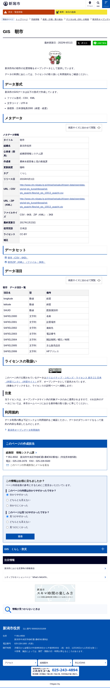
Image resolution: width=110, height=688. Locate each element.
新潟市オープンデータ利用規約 (24, 430)
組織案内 (44, 663)
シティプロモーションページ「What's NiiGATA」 (26, 577)
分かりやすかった (19, 494)
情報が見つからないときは (26, 609)
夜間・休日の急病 (68, 12)
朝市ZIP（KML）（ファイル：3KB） (27, 262)
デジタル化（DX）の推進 (77, 19)
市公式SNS (80, 663)
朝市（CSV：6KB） (18, 257)
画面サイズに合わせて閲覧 (82, 127)
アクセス (9, 663)
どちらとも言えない (20, 500)
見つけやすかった (19, 516)
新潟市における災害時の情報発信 (19, 568)
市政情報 (35, 19)
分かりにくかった (19, 505)
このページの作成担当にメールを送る (29, 465)
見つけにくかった (19, 527)
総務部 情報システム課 (20, 452)
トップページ (22, 19)
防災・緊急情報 (15, 12)
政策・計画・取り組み (53, 19)
